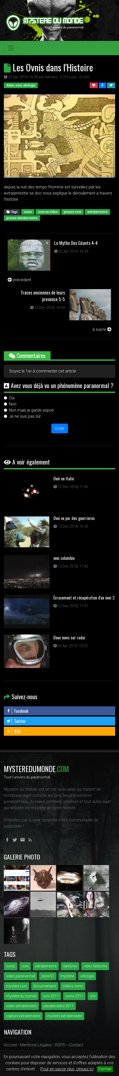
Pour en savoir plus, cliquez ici (66, 1069)
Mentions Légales (36, 1045)
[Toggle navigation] (11, 48)
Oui (12, 397)
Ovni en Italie (63, 478)
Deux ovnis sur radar (69, 638)
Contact (76, 1045)
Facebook (17, 711)
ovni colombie (64, 558)
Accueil (10, 1045)
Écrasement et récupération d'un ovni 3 (83, 598)
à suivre (101, 329)
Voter (60, 428)
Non (12, 404)
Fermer (105, 1069)
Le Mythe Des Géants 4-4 (76, 243)
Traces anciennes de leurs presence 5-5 (43, 295)
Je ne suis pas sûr (25, 416)
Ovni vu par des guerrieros (74, 518)
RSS (13, 731)
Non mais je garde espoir (31, 410)
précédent (19, 279)
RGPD (60, 1045)
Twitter (16, 721)
